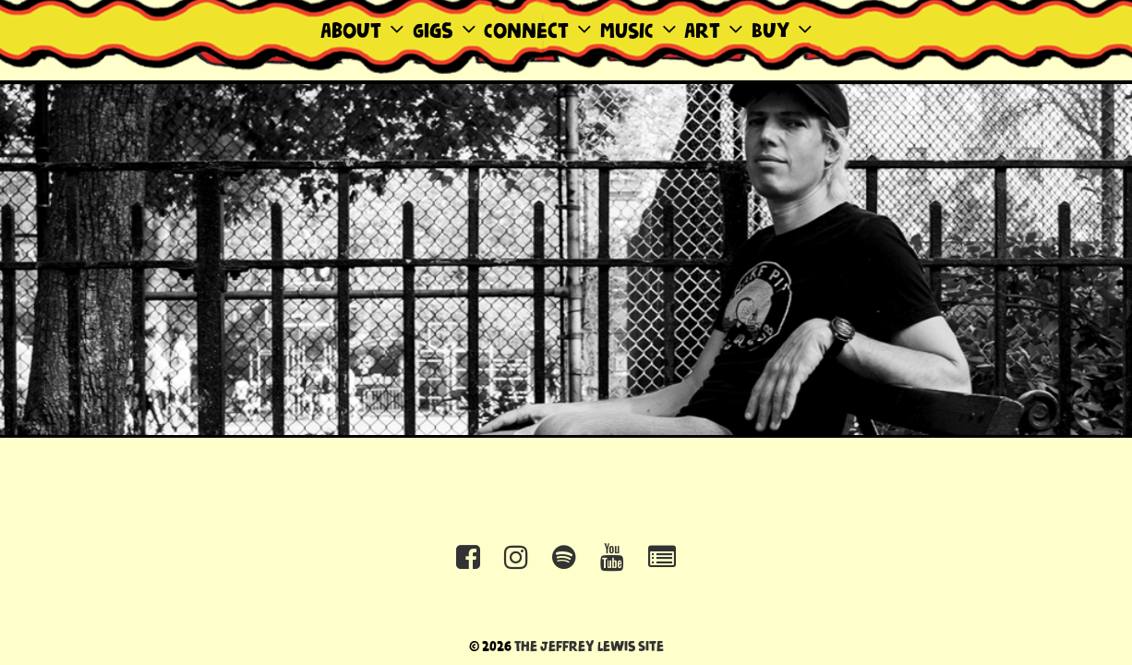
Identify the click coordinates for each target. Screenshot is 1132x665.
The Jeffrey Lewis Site (589, 647)
